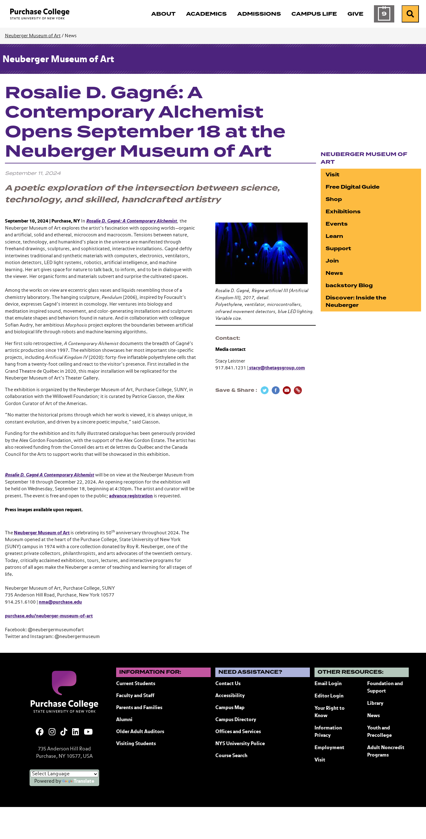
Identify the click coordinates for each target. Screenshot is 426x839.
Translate (78, 781)
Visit (332, 175)
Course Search (231, 755)
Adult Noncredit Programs (385, 751)
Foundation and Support (385, 687)
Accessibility (230, 695)
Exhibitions (343, 211)
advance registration (131, 496)
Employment (329, 747)
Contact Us (228, 683)
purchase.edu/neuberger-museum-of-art (49, 616)
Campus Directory (235, 719)
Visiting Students (136, 743)
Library (375, 703)
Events (337, 224)
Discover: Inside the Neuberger (356, 301)
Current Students (135, 683)
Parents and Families (139, 707)
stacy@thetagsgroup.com (276, 368)
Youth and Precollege (379, 732)
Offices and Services (238, 731)
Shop (334, 199)
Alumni (124, 719)
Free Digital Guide (352, 187)
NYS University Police (240, 743)
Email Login (328, 683)
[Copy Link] (298, 390)
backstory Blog (349, 285)
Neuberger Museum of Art (33, 36)
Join (332, 261)
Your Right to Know (329, 712)
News (334, 273)
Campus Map (230, 707)
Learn (334, 236)
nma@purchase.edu (60, 602)
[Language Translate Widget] (64, 774)
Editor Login (328, 696)
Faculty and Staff (135, 695)
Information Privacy (328, 732)
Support (338, 248)
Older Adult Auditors (140, 731)
